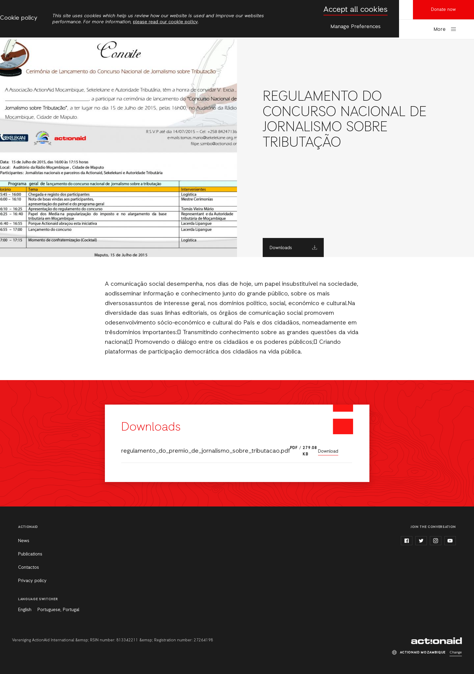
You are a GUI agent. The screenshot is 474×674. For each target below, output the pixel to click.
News (23, 541)
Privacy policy (32, 581)
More (439, 29)
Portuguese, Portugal (58, 610)
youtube (450, 540)
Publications (30, 554)
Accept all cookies (355, 10)
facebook (406, 540)
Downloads (281, 248)
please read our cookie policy (165, 22)
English (24, 610)
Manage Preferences (355, 26)
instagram (435, 540)
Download (328, 451)
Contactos (28, 568)
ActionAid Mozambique (436, 640)
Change (456, 652)
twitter (421, 540)
